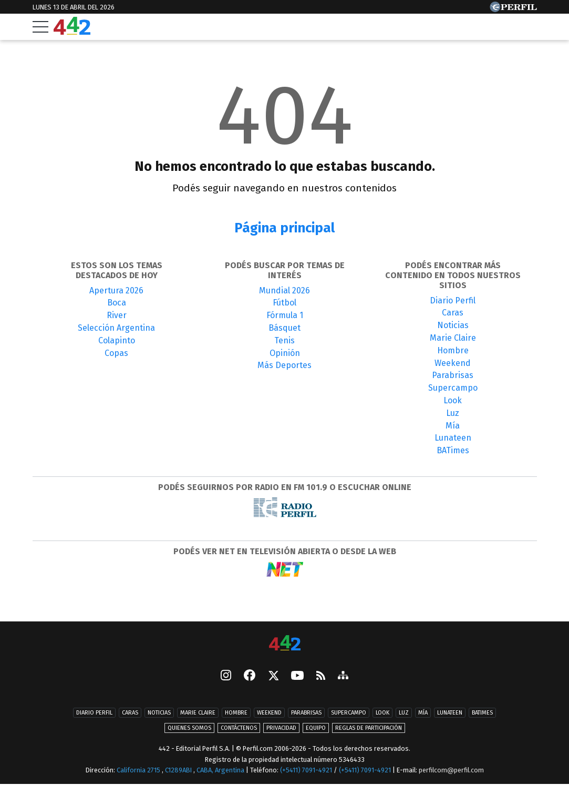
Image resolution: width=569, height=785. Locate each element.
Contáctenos (239, 728)
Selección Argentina (116, 328)
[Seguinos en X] (273, 676)
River (117, 315)
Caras (452, 313)
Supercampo (453, 388)
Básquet (284, 328)
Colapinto (116, 340)
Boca (116, 303)
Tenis (284, 340)
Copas (116, 353)
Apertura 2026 (116, 290)
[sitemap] (343, 676)
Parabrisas (452, 375)
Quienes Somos (189, 728)
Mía (453, 426)
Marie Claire (453, 338)
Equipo (316, 728)
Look (452, 400)
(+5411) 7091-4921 (306, 770)
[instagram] (226, 676)
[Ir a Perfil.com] (513, 9)
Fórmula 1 (284, 315)
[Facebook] (249, 676)
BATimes (453, 450)
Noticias (453, 325)
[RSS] (320, 676)
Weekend (452, 363)
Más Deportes (284, 365)
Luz (452, 413)
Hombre (453, 350)
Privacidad (281, 728)
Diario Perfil (452, 300)
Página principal (284, 228)
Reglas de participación (368, 728)
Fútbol (284, 303)
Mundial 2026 (284, 290)
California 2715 (139, 770)
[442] (285, 644)
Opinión (285, 353)
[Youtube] (297, 676)
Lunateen (452, 438)
